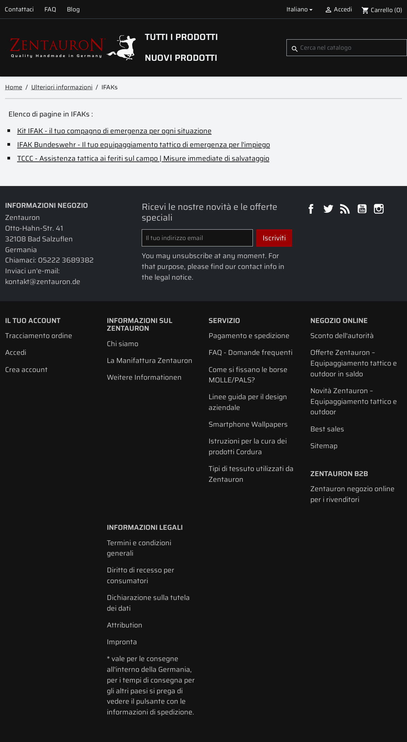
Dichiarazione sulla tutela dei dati (148, 603)
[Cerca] (346, 47)
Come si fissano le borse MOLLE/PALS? (248, 375)
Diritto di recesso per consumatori (140, 575)
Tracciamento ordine (38, 335)
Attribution (124, 625)
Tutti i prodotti (181, 37)
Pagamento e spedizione (249, 335)
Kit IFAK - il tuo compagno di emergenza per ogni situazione (114, 130)
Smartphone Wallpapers (248, 424)
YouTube (363, 210)
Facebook (312, 210)
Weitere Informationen (144, 377)
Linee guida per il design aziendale (248, 402)
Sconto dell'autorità (342, 335)
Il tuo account (32, 320)
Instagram (380, 210)
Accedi (15, 352)
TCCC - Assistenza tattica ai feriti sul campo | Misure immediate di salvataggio (143, 158)
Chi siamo (122, 343)
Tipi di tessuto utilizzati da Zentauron (251, 474)
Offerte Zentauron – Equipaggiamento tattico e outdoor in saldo (353, 363)
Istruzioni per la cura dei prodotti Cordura (248, 446)
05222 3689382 (66, 260)
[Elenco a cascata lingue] (301, 9)
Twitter (329, 210)
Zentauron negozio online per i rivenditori (352, 494)
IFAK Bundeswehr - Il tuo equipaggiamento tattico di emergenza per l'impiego (143, 144)
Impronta (122, 641)
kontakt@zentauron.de (42, 281)
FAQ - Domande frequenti (250, 352)
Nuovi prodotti (181, 58)
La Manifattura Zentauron (149, 360)
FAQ (50, 9)
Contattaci (19, 9)
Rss (346, 210)
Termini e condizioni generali (139, 548)
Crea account (26, 369)
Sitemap (323, 445)
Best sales (327, 428)
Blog (73, 9)
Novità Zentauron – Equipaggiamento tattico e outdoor (353, 401)
